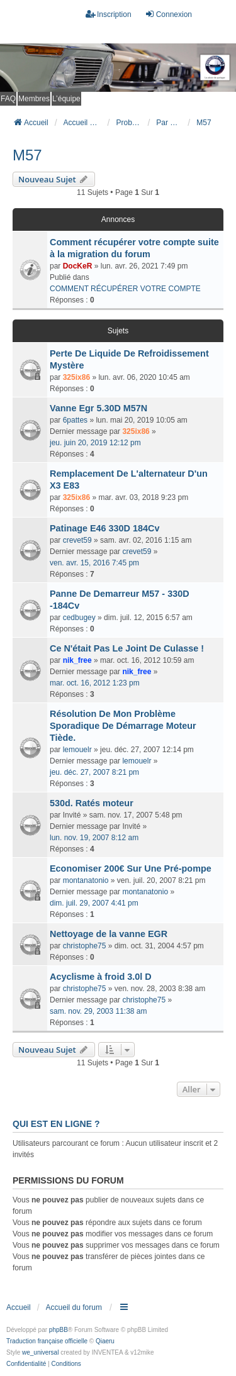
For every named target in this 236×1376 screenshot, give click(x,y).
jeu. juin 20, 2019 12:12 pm (95, 442)
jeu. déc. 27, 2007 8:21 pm (94, 772)
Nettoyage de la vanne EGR (108, 934)
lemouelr (77, 749)
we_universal (40, 1352)
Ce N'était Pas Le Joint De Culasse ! (127, 648)
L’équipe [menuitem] (66, 98)
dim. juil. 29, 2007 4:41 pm (94, 903)
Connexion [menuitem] (168, 14)
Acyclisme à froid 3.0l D (101, 977)
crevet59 (77, 540)
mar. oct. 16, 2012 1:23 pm (95, 683)
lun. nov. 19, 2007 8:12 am (94, 837)
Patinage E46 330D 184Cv (104, 528)
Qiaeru (105, 1341)
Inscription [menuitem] (109, 14)
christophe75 (84, 945)
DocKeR (78, 266)
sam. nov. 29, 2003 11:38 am (98, 1011)
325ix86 (76, 377)
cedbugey (79, 617)
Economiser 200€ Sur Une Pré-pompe (130, 868)
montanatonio (86, 880)
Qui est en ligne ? (56, 1124)
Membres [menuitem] (34, 98)
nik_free (77, 660)
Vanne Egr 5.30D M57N (98, 408)
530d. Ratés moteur (91, 803)
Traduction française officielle (46, 1341)
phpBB (58, 1329)
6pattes (75, 420)
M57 (27, 155)
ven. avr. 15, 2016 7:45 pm (94, 562)
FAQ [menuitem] (8, 98)
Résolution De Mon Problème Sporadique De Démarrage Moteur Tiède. (123, 726)
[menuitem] (26, 1364)
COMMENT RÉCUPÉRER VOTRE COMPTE (125, 288)
